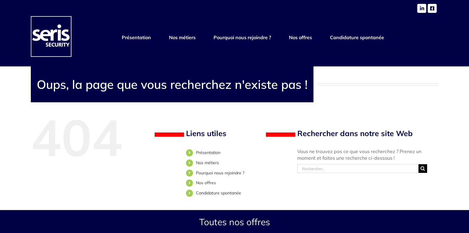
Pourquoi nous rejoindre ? (220, 173)
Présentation (208, 152)
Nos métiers (207, 162)
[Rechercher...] (357, 168)
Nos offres (206, 182)
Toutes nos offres (234, 222)
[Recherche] (422, 168)
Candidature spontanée (218, 193)
